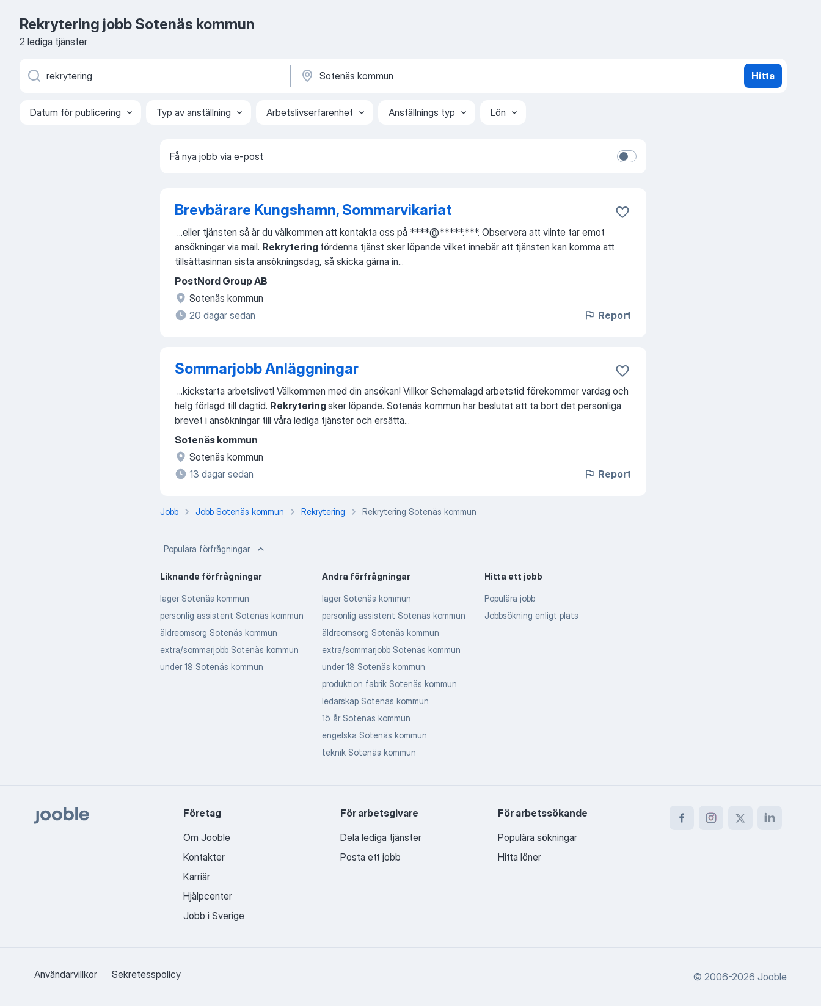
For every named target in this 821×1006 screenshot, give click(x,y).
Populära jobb (509, 598)
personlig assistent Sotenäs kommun (232, 615)
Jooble (772, 977)
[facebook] (682, 818)
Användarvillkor (65, 974)
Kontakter (204, 857)
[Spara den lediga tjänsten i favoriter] (622, 212)
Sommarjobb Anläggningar (267, 368)
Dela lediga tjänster (380, 837)
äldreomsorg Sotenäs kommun (218, 632)
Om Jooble (206, 837)
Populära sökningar (537, 837)
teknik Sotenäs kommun (369, 752)
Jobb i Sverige (213, 915)
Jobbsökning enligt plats (531, 615)
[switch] (627, 156)
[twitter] (740, 818)
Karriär (196, 876)
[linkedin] (769, 818)
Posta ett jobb (370, 857)
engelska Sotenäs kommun (374, 735)
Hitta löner (519, 857)
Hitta (763, 76)
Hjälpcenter (207, 896)
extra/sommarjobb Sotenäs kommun (229, 649)
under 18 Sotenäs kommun (211, 667)
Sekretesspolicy (146, 974)
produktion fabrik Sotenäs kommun (389, 684)
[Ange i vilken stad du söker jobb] (427, 76)
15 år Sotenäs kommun (366, 718)
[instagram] (711, 818)
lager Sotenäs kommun (204, 598)
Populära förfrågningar (215, 549)
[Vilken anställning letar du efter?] (154, 76)
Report (607, 315)
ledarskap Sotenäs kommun (375, 701)
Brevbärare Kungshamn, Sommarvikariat (313, 210)
